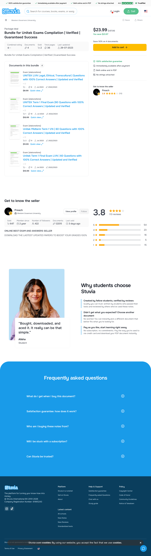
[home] (11, 11)
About (60, 499)
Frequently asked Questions (99, 495)
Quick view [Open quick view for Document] (36, 90)
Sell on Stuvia (63, 495)
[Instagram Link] (6, 508)
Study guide (93, 503)
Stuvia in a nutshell (65, 491)
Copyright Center (126, 491)
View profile (70, 211)
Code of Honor (124, 495)
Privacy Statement (25, 548)
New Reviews (63, 522)
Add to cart (120, 47)
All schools (62, 514)
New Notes (62, 518)
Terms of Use (9, 548)
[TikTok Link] (12, 508)
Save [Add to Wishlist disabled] (126, 20)
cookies (46, 542)
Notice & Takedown (126, 503)
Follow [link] (84, 211)
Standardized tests (65, 526)
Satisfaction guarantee (97, 491)
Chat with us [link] (93, 499)
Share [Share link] (138, 20)
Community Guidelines (128, 499)
